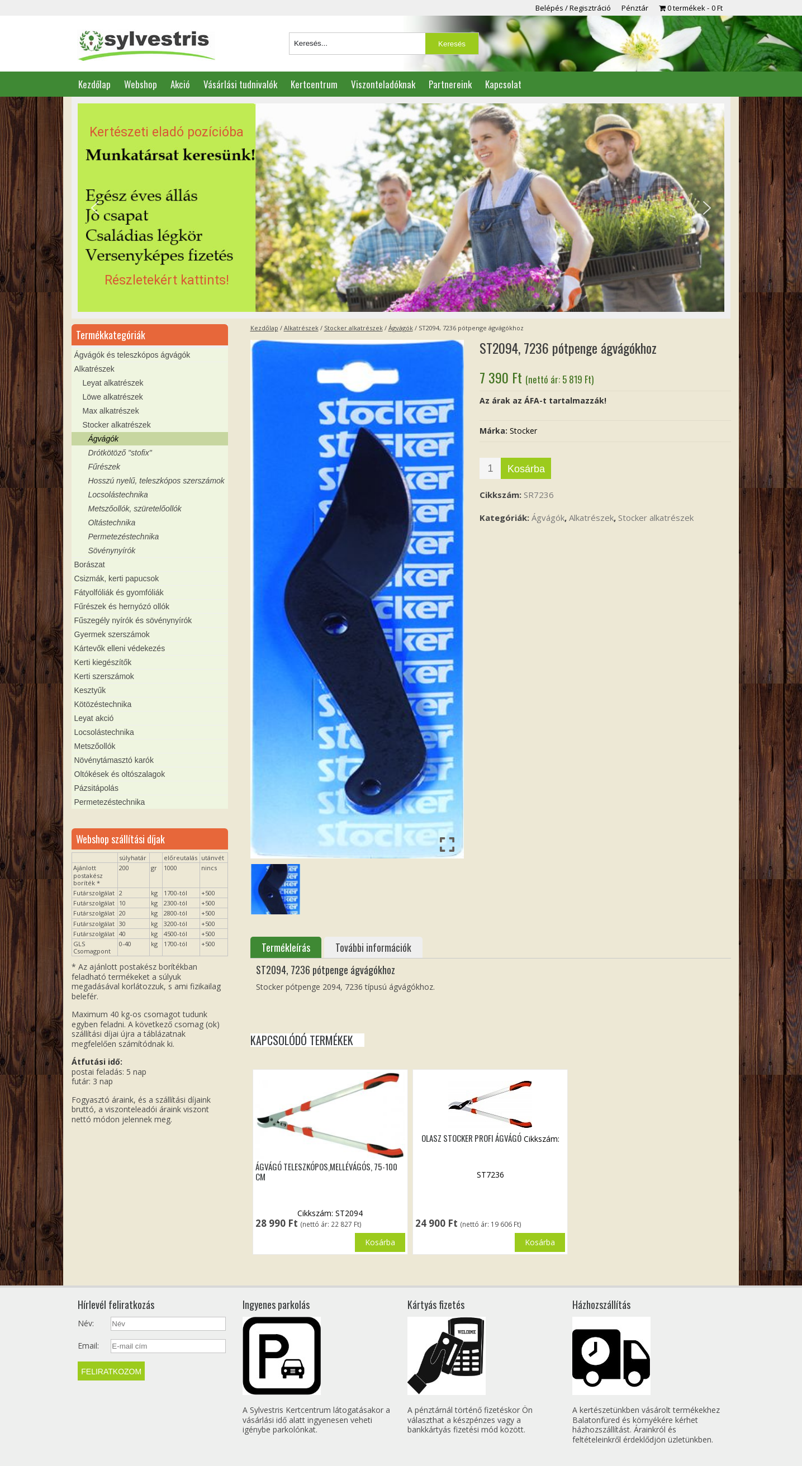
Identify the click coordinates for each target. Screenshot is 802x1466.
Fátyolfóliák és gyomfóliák (119, 592)
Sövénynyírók (112, 550)
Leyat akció (94, 718)
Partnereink (450, 84)
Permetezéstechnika (123, 536)
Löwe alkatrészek (113, 396)
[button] (401, 207)
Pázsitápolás (96, 788)
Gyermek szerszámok (112, 634)
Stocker (523, 430)
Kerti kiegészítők (103, 662)
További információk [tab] (373, 947)
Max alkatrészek (111, 410)
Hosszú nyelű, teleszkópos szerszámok (156, 480)
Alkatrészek (301, 328)
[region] (401, 207)
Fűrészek (104, 466)
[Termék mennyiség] (490, 468)
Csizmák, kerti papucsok (116, 578)
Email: (88, 1346)
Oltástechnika (112, 522)
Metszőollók (95, 746)
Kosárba (526, 469)
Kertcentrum (314, 84)
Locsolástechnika (118, 494)
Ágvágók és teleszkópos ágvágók (132, 354)
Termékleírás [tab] (286, 947)
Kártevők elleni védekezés (119, 648)
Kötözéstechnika (103, 704)
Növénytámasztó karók (114, 760)
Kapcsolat (503, 84)
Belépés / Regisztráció (573, 8)
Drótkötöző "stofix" (120, 452)
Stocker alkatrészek (353, 328)
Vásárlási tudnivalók (240, 84)
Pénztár (634, 8)
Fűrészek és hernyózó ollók (121, 606)
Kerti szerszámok (104, 676)
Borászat (89, 564)
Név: (86, 1323)
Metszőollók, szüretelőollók (135, 508)
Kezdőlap (94, 84)
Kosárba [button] (380, 1242)
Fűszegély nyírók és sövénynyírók (133, 620)
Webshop (140, 84)
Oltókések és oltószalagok (119, 774)
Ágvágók (400, 328)
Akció (180, 84)
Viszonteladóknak (383, 84)
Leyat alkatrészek (113, 382)
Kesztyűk (90, 690)
